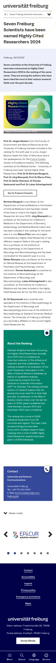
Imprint (28, 583)
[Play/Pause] (8, 553)
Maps (28, 603)
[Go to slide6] (48, 553)
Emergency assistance (28, 596)
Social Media (28, 641)
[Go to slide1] (15, 553)
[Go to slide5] (41, 553)
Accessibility (28, 576)
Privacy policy (28, 590)
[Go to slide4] (34, 553)
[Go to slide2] (21, 553)
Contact (28, 570)
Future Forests (38, 159)
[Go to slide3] (28, 553)
